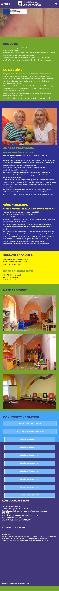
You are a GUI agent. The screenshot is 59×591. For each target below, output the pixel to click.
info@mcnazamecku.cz (20, 509)
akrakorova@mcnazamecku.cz (34, 511)
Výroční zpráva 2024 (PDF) (29, 439)
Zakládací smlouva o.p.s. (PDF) (29, 423)
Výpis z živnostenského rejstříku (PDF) (29, 431)
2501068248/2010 (49, 536)
